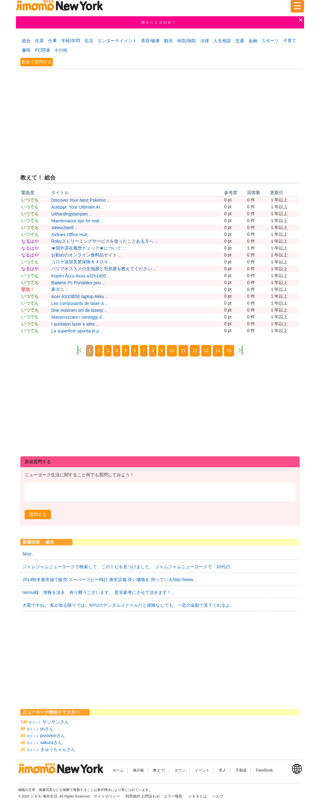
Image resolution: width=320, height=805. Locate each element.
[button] (38, 514)
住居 (39, 40)
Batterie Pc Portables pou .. (77, 282)
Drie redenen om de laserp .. (79, 310)
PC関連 (42, 50)
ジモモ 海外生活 (44, 796)
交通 (239, 40)
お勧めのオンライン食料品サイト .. (86, 254)
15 (229, 350)
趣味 (26, 50)
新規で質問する (36, 61)
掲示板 (138, 770)
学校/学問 (70, 40)
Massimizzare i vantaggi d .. (78, 317)
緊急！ (27, 289)
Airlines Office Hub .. (71, 234)
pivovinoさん (52, 735)
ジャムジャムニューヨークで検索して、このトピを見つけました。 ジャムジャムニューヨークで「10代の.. (127, 566)
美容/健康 (150, 40)
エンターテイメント (117, 40)
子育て (289, 40)
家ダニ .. (59, 289)
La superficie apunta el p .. (76, 330)
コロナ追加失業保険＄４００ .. (81, 261)
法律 (204, 40)
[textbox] (160, 492)
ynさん (47, 728)
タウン (180, 770)
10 (171, 350)
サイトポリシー (107, 796)
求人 (222, 770)
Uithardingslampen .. (71, 213)
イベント (202, 770)
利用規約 (132, 796)
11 (183, 350)
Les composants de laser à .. (79, 303)
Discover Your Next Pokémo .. (80, 200)
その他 (60, 50)
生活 (88, 40)
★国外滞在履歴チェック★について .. (88, 248)
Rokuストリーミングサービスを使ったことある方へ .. (104, 241)
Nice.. (28, 553)
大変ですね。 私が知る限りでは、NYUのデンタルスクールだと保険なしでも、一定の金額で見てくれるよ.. (127, 605)
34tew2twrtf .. (64, 227)
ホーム (118, 770)
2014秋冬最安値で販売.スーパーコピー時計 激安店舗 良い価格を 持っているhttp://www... (109, 579)
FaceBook (264, 770)
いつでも (30, 199)
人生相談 (222, 40)
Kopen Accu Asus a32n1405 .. (80, 275)
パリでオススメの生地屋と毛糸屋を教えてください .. (103, 268)
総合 (26, 40)
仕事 (52, 40)
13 (206, 350)
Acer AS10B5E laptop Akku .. (79, 296)
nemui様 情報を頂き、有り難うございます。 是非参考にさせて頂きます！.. (98, 592)
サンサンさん (55, 721)
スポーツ (270, 40)
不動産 (241, 770)
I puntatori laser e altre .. (74, 324)
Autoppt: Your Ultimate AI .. (77, 207)
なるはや (30, 241)
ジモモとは (198, 796)
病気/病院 (186, 40)
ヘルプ (217, 796)
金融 (252, 40)
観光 (168, 40)
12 (194, 350)
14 (217, 350)
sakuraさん (51, 742)
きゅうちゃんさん (57, 749)
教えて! (159, 770)
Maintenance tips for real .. (77, 220)
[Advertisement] (160, 117)
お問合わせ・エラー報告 (162, 796)
